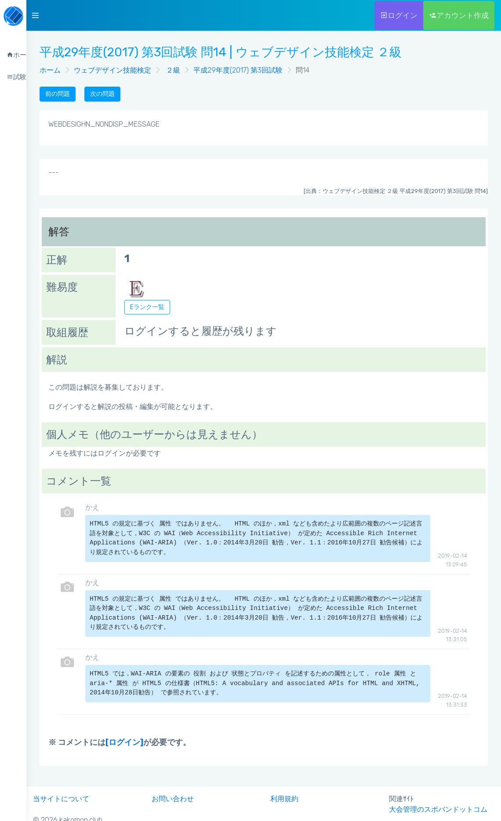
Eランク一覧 (147, 307)
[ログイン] (124, 742)
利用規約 (284, 799)
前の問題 (57, 94)
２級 (172, 70)
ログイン (399, 15)
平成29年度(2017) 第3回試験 (238, 70)
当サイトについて (61, 799)
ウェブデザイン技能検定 (112, 70)
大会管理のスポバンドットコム (438, 809)
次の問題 (102, 94)
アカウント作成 (459, 15)
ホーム (50, 70)
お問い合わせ (173, 799)
